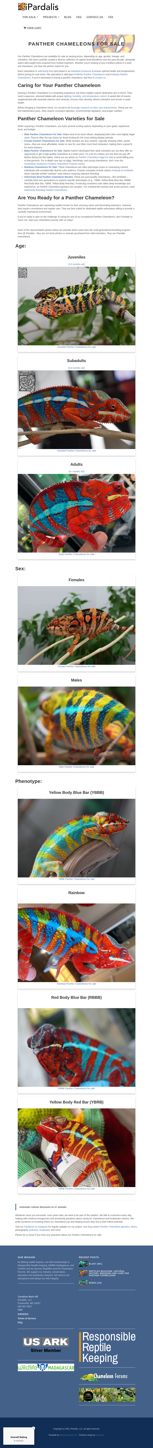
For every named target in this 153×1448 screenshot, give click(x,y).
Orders (23, 1314)
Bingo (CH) (95, 1283)
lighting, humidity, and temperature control (85, 96)
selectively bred (46, 71)
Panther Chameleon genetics (115, 1226)
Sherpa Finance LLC (69, 1435)
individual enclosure (81, 71)
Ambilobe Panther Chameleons (89, 74)
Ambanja (115, 170)
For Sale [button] (30, 17)
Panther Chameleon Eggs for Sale (96, 157)
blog (90, 1226)
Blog (68, 17)
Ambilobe (128, 170)
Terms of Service (27, 1318)
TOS (110, 17)
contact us (100, 77)
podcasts (33, 1230)
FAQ (79, 17)
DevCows (100, 1435)
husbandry (45, 1230)
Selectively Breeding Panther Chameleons (45, 190)
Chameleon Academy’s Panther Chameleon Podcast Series (54, 164)
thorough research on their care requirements (94, 107)
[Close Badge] (33, 1428)
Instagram (42, 1226)
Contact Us (95, 17)
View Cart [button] (33, 28)
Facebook (29, 1226)
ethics (134, 1226)
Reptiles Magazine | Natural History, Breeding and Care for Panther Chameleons (109, 1273)
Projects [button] (51, 17)
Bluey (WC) (95, 1264)
